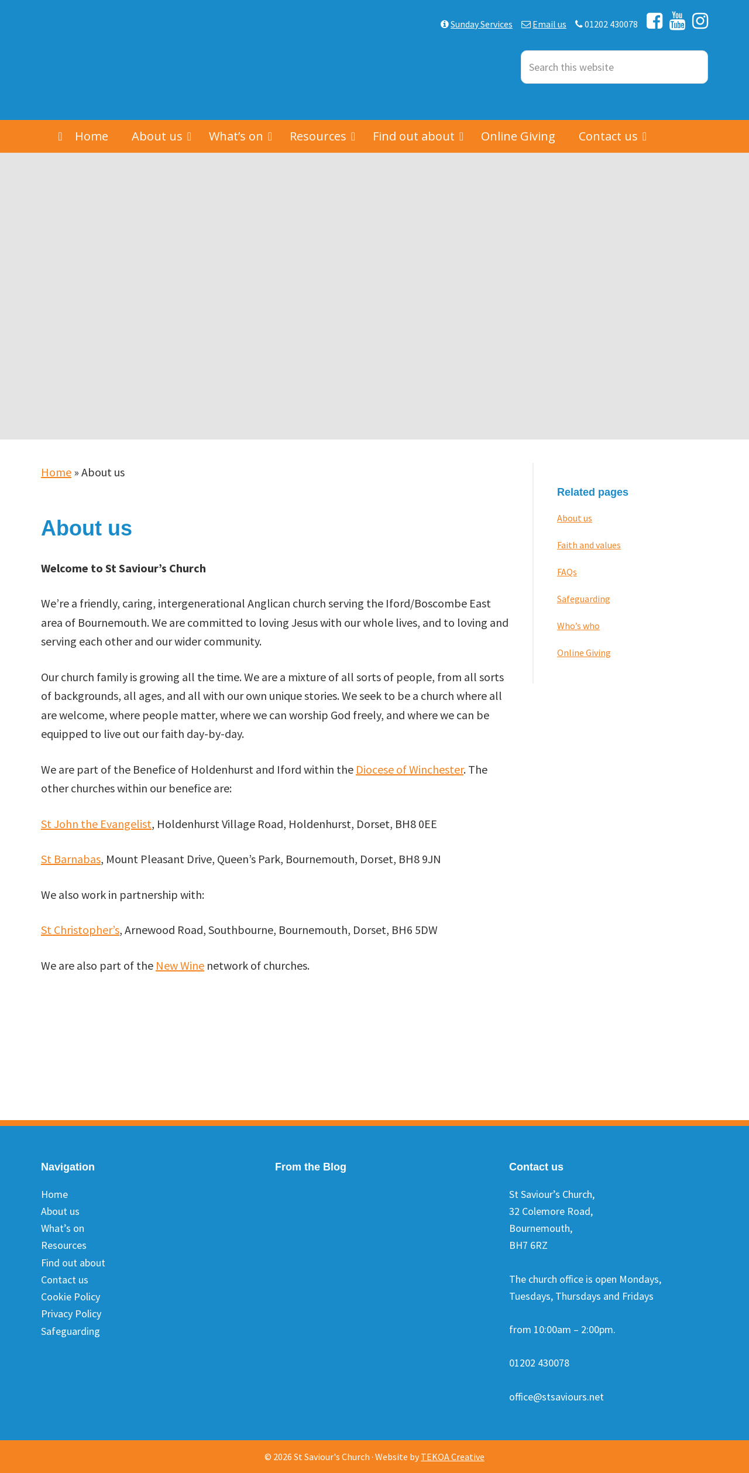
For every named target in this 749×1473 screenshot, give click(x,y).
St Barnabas (71, 858)
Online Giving (584, 652)
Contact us (64, 1279)
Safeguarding (583, 599)
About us (574, 518)
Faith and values (589, 545)
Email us (549, 24)
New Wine (180, 965)
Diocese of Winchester (409, 769)
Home (56, 472)
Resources (64, 1245)
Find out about (73, 1262)
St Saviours (129, 60)
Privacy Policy (71, 1313)
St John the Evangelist (96, 823)
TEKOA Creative (453, 1456)
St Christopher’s (80, 929)
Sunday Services (482, 24)
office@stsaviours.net (556, 1396)
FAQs (567, 572)
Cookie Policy (70, 1296)
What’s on (62, 1228)
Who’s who (578, 625)
